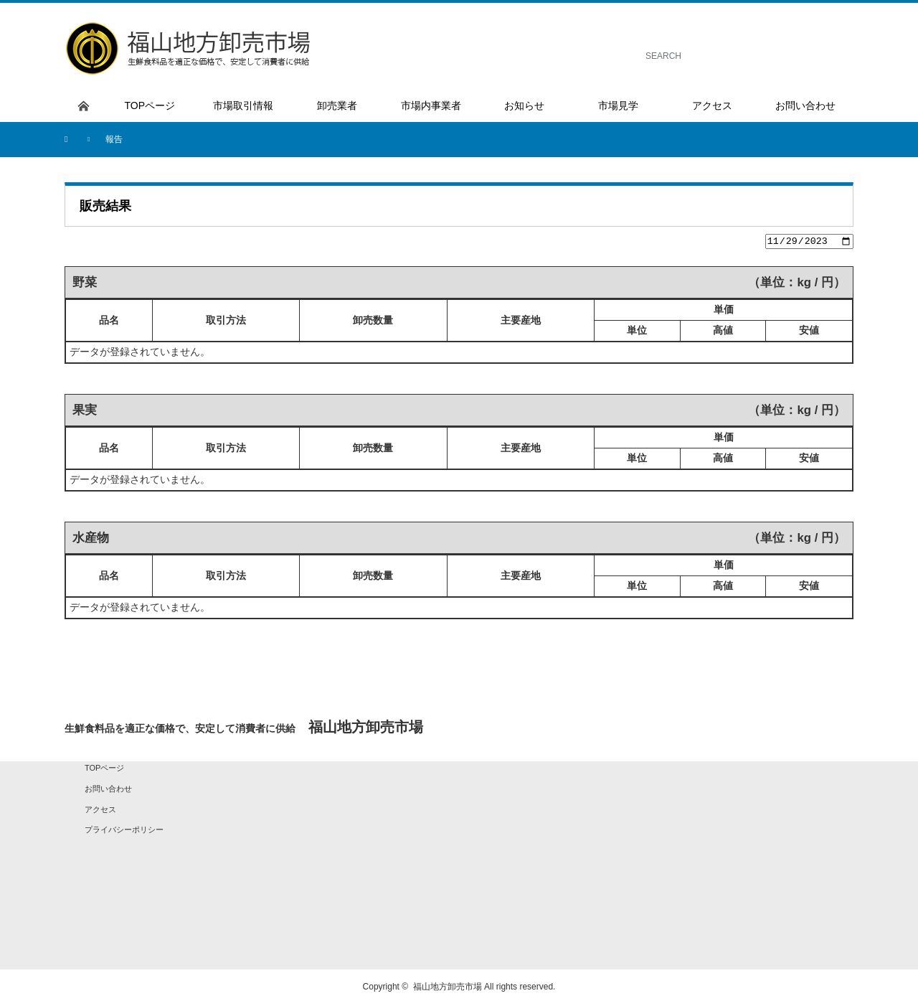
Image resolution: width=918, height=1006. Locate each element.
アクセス (100, 811)
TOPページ (104, 770)
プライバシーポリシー (124, 831)
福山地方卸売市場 (447, 989)
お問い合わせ (108, 790)
